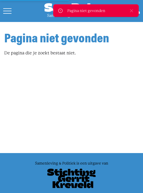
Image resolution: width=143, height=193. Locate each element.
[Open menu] (7, 11)
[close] (131, 10)
